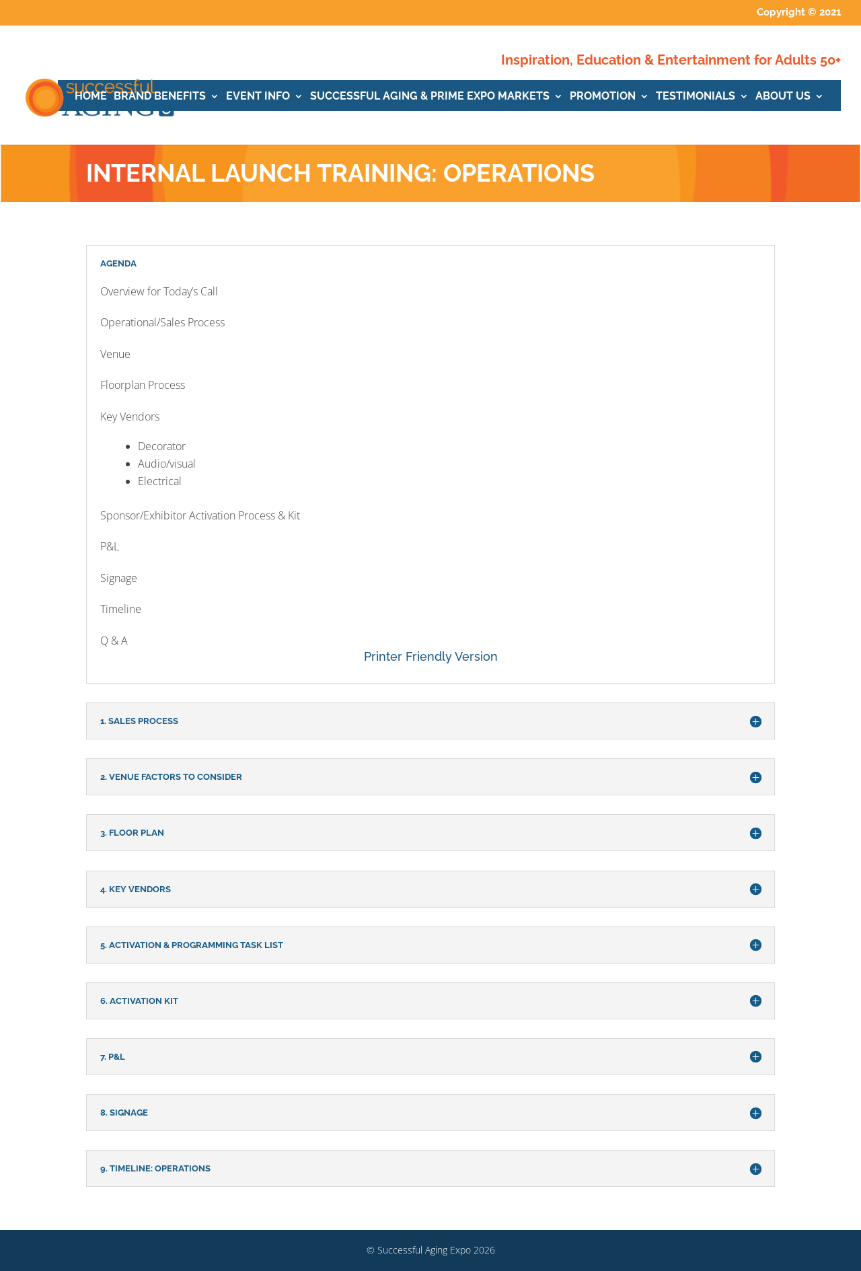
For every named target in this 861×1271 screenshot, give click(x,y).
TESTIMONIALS (695, 97)
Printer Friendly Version (431, 656)
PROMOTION (603, 97)
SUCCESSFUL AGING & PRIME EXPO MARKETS (430, 97)
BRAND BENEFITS (160, 97)
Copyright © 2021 (799, 12)
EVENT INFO (258, 97)
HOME (91, 97)
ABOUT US (783, 97)
